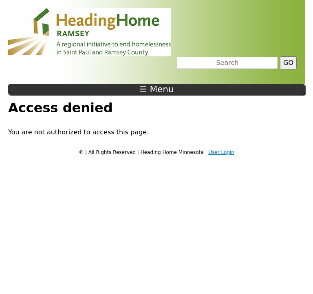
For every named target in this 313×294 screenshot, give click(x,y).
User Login (221, 152)
